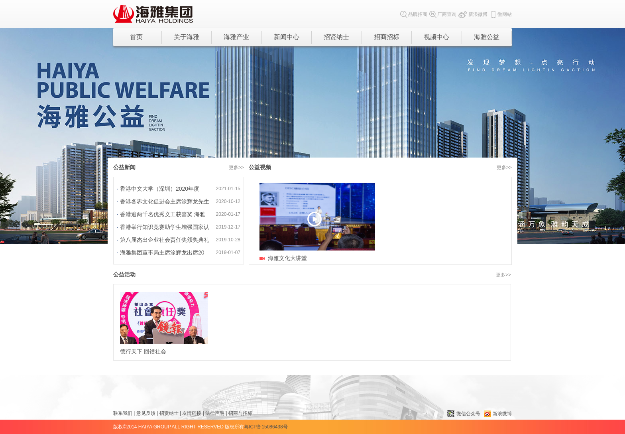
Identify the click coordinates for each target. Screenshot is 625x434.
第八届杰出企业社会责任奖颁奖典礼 (164, 240)
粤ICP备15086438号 (265, 427)
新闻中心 (286, 37)
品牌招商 (413, 14)
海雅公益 (486, 37)
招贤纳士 (336, 37)
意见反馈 (145, 413)
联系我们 (122, 413)
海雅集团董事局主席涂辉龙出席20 (162, 252)
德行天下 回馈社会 (164, 323)
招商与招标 (240, 413)
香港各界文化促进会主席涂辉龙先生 (164, 201)
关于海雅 (186, 37)
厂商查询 (442, 14)
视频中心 (436, 37)
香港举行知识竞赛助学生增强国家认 (164, 227)
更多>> (236, 167)
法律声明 (214, 413)
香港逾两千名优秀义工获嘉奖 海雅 (162, 214)
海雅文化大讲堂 (287, 258)
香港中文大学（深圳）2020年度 (159, 188)
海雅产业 (236, 37)
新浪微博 (472, 14)
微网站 (500, 14)
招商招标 (386, 37)
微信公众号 (463, 413)
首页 (136, 37)
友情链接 (191, 413)
